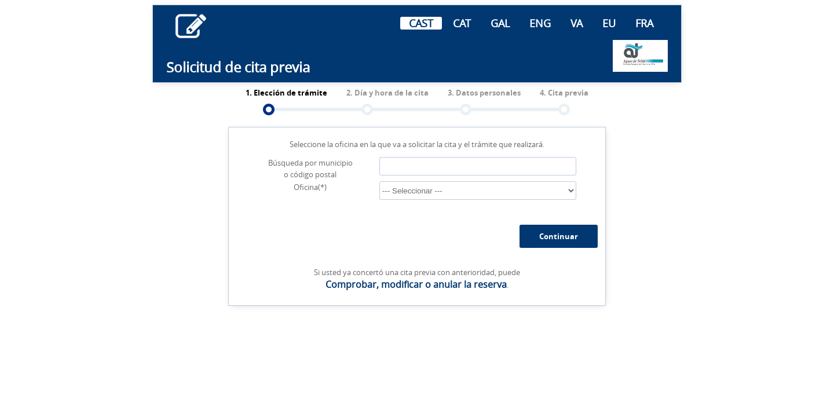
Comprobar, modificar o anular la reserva (416, 284)
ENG (540, 23)
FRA (644, 23)
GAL (500, 23)
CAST (421, 23)
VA (576, 23)
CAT (462, 23)
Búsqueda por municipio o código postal (310, 169)
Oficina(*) (310, 187)
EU (609, 23)
